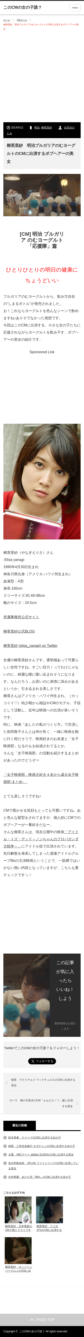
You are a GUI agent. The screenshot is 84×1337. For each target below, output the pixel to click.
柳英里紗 (46, 127)
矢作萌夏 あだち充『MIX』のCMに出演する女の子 (39, 1177)
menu (75, 7)
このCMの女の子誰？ (32, 1331)
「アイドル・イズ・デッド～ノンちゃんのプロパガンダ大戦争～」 (41, 839)
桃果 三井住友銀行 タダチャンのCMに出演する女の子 (41, 1146)
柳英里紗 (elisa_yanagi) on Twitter (30, 646)
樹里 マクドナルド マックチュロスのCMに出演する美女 (43, 1082)
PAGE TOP (42, 1320)
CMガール (22, 20)
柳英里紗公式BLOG (19, 631)
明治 (37, 127)
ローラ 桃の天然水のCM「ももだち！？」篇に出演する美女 (41, 1103)
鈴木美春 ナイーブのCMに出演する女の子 (34, 1137)
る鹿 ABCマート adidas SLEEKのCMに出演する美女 (41, 1154)
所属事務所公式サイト (21, 617)
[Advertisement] (42, 77)
